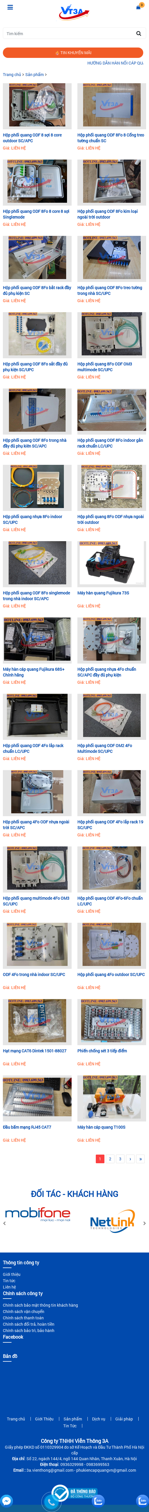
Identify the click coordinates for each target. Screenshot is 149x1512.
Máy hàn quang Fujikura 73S (103, 593)
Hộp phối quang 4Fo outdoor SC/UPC (111, 974)
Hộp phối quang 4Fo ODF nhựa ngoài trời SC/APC (36, 824)
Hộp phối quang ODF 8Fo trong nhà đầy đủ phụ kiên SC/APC (34, 443)
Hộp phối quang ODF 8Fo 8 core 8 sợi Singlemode (36, 214)
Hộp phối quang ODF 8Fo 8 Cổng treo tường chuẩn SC (110, 137)
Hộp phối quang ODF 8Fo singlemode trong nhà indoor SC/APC (36, 595)
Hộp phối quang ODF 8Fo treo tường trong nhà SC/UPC (109, 290)
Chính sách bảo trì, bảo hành (28, 1330)
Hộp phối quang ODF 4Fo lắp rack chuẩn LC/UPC (33, 748)
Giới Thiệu (44, 1419)
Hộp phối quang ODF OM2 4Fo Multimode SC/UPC (104, 748)
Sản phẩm (34, 74)
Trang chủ (12, 74)
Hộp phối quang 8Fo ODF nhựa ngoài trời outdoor (110, 519)
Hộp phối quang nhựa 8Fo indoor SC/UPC (32, 519)
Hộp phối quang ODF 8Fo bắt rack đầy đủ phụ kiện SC (37, 290)
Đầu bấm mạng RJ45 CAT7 (27, 1127)
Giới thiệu (11, 1274)
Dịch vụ (98, 1419)
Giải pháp (124, 1419)
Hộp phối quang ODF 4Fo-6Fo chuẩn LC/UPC (110, 901)
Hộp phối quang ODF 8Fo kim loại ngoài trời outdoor (107, 214)
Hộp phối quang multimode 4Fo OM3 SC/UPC (36, 901)
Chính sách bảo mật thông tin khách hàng (40, 1305)
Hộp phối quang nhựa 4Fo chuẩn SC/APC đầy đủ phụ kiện (106, 672)
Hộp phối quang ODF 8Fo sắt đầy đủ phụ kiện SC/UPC (35, 366)
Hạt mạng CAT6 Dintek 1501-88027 (34, 1051)
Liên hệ (9, 1287)
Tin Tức (70, 1425)
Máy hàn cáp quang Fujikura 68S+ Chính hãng (33, 672)
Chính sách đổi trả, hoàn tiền (28, 1324)
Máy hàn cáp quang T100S (101, 1127)
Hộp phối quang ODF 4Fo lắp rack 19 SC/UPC (110, 824)
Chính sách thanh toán (23, 1317)
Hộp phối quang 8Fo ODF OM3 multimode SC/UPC (104, 366)
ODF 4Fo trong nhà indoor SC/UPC (34, 974)
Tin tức (9, 1280)
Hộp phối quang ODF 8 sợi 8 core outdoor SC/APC (32, 137)
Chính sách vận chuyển (23, 1311)
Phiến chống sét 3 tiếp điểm (102, 1051)
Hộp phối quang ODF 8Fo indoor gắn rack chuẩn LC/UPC (110, 443)
